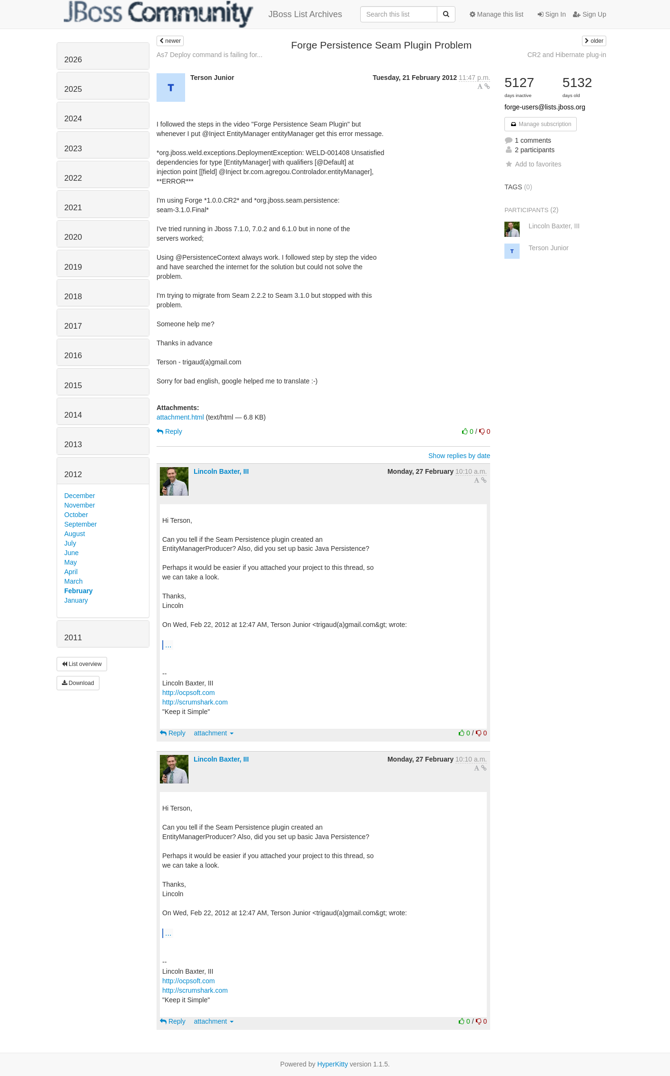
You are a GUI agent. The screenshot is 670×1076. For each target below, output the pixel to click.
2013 (73, 444)
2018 (73, 296)
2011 (73, 637)
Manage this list (496, 14)
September (80, 524)
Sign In (552, 14)
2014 (73, 415)
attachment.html (180, 417)
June (71, 553)
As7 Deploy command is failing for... (210, 55)
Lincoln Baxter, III (221, 471)
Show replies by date (459, 456)
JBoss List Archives (203, 14)
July (70, 543)
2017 (73, 326)
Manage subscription (540, 124)
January (76, 600)
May (70, 562)
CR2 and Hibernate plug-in (566, 55)
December (79, 495)
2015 (73, 385)
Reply (169, 431)
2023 (73, 148)
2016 (73, 355)
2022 (73, 178)
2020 (73, 237)
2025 (73, 89)
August (74, 534)
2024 (73, 118)
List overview (82, 664)
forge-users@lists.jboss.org (544, 107)
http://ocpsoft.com (188, 692)
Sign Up (589, 14)
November (79, 505)
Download (78, 683)
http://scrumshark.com (195, 702)
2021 (73, 207)
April (71, 572)
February (78, 591)
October (76, 514)
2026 (73, 59)
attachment (214, 733)
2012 (73, 474)
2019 (73, 267)
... (168, 644)
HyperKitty (332, 1064)
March (73, 581)
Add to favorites (532, 164)
